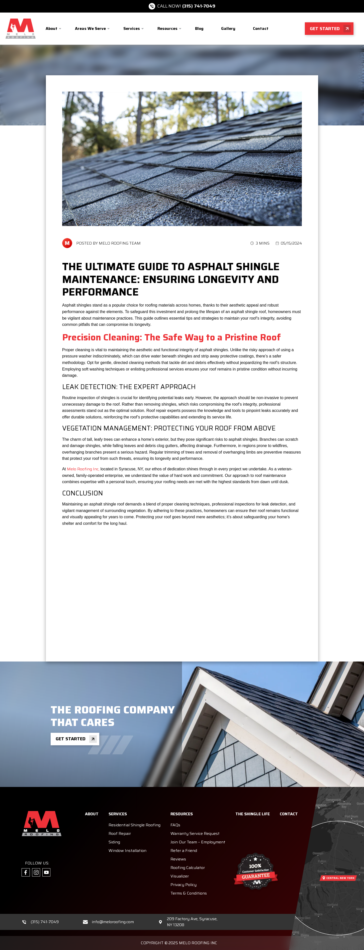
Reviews (178, 859)
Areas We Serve (90, 28)
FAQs (175, 825)
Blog (199, 28)
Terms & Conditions (188, 893)
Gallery (228, 28)
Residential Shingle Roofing (134, 825)
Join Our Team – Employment (197, 842)
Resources (167, 28)
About (51, 28)
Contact (260, 28)
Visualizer (179, 876)
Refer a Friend (183, 850)
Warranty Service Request (195, 833)
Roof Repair (120, 833)
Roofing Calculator (187, 867)
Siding (114, 842)
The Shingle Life (252, 814)
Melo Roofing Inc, (83, 469)
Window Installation (127, 850)
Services (131, 28)
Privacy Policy (183, 885)
